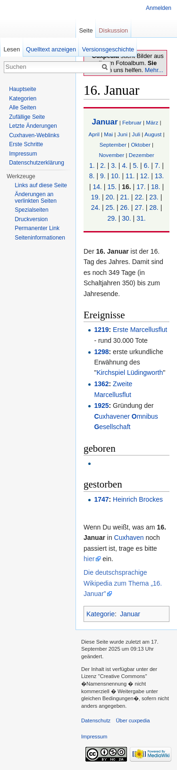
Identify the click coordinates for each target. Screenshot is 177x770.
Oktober (140, 144)
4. (124, 165)
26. (124, 207)
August (152, 134)
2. (103, 165)
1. (92, 165)
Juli (136, 134)
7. (157, 165)
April (93, 134)
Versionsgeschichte (108, 49)
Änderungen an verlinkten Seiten (36, 197)
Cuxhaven (129, 537)
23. (153, 197)
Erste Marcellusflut (140, 329)
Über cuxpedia (133, 720)
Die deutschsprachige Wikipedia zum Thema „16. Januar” (123, 583)
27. (139, 207)
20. (110, 197)
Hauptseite (22, 89)
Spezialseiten (31, 210)
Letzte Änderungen (33, 126)
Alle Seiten (22, 107)
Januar (105, 121)
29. (111, 218)
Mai (108, 134)
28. (153, 207)
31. (140, 218)
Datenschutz (95, 720)
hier (89, 559)
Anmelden (158, 8)
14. (97, 186)
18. (155, 186)
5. (136, 165)
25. (110, 207)
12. (144, 176)
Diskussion (113, 30)
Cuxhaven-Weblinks (34, 135)
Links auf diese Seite (41, 185)
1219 (101, 329)
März (152, 122)
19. (95, 197)
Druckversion (31, 219)
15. (111, 186)
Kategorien (22, 98)
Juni (122, 134)
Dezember (141, 155)
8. (92, 176)
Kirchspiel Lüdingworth (129, 372)
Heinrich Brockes (138, 499)
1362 (101, 384)
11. (130, 176)
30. (126, 218)
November (111, 155)
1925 (101, 405)
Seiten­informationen (40, 237)
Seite (86, 30)
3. (114, 165)
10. (115, 176)
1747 (101, 499)
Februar (132, 122)
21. (124, 197)
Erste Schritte (26, 144)
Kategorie (100, 614)
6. (147, 165)
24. (95, 207)
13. (159, 176)
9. (103, 176)
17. (140, 186)
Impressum (23, 153)
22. (139, 197)
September (113, 144)
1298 (101, 352)
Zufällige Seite (27, 117)
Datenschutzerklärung (36, 162)
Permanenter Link (37, 228)
